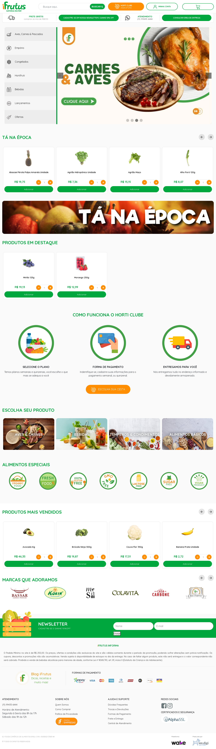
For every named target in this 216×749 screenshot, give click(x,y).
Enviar (117, 633)
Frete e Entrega (115, 718)
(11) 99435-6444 (145, 19)
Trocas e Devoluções (118, 709)
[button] (60, 76)
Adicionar (28, 189)
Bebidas (15, 89)
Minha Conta (162, 7)
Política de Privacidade (66, 714)
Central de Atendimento (120, 723)
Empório (15, 48)
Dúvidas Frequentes (118, 704)
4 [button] (141, 120)
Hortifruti (16, 76)
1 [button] (127, 120)
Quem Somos (62, 704)
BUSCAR (97, 6)
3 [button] (136, 120)
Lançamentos (18, 103)
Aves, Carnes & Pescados (25, 34)
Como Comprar (63, 709)
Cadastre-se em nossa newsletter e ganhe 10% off (88, 18)
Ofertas (15, 117)
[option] (134, 75)
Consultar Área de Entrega (186, 18)
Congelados (17, 62)
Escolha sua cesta (108, 389)
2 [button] (132, 120)
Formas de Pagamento (119, 714)
